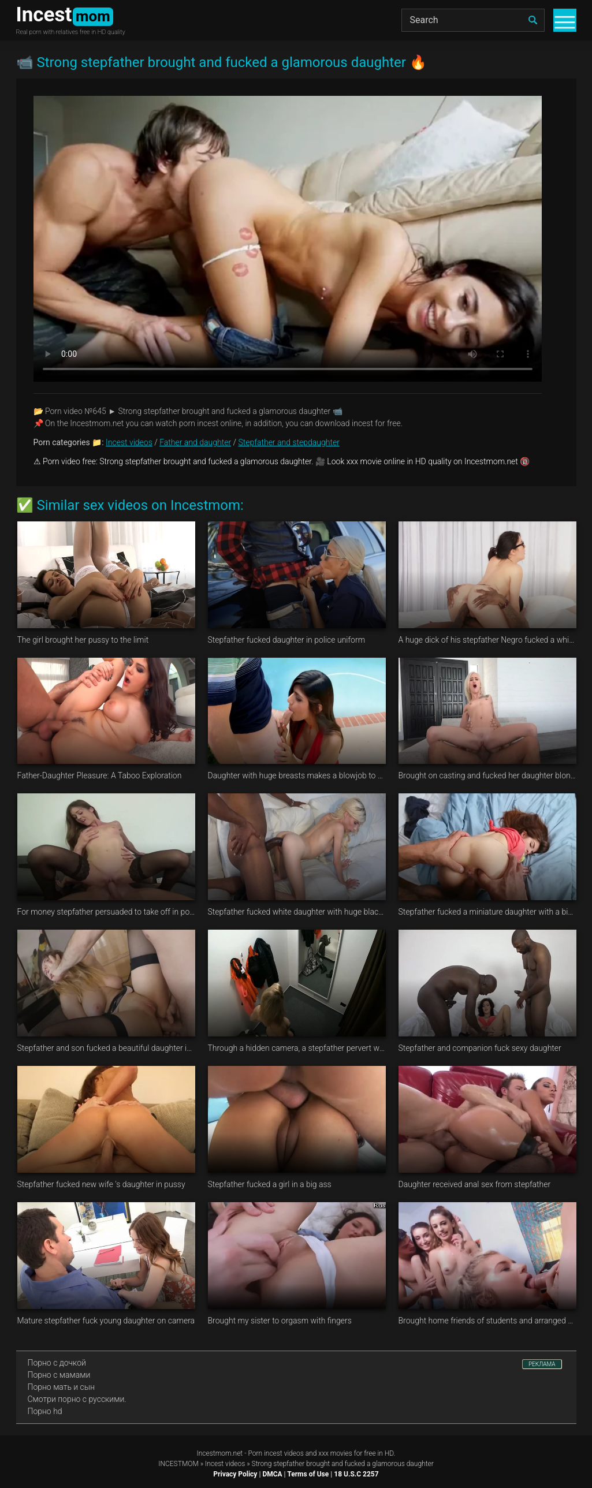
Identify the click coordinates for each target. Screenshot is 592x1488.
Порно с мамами (59, 1374)
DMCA (272, 1474)
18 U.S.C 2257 (356, 1474)
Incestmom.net (220, 1453)
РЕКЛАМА (542, 1364)
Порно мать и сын (61, 1387)
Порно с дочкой (57, 1362)
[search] (533, 20)
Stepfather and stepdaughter (289, 442)
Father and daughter (195, 442)
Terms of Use (308, 1474)
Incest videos (129, 442)
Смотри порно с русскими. (77, 1399)
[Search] (473, 20)
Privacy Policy (235, 1474)
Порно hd (45, 1411)
